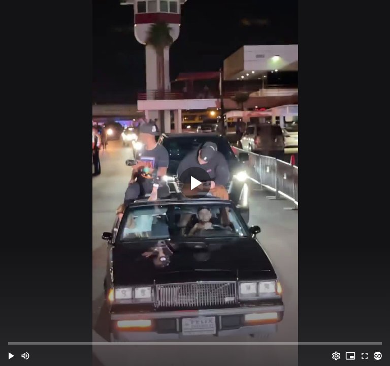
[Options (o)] (336, 356)
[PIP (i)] (350, 356)
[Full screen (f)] (365, 356)
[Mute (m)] (25, 356)
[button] (11, 356)
